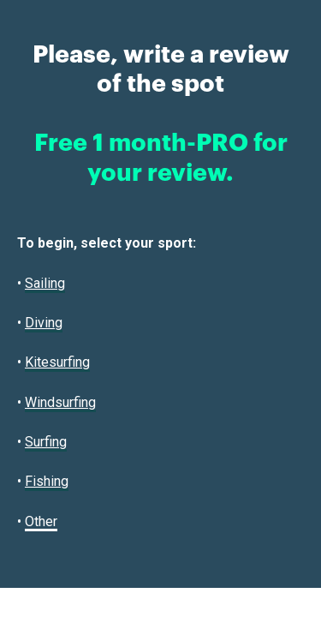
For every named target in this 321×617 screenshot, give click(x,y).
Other (41, 521)
